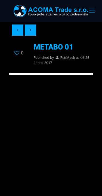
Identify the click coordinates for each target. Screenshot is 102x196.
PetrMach (67, 58)
